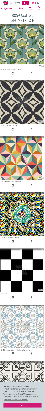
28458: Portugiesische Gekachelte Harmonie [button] (22, 350)
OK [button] (22, 405)
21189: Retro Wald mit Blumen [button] (22, 69)
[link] (6, 3)
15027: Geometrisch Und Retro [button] (22, 181)
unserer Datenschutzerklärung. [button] (16, 400)
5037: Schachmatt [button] (22, 294)
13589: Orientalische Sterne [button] (22, 238)
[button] (7, 8)
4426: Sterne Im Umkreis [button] (22, 125)
